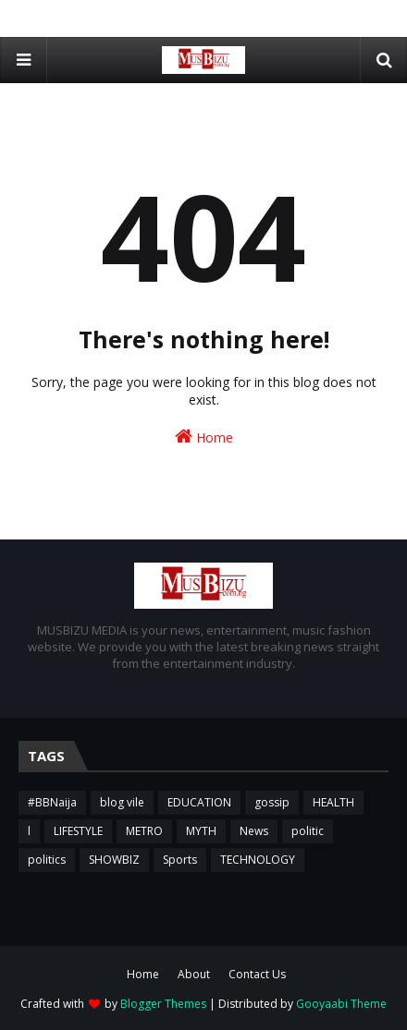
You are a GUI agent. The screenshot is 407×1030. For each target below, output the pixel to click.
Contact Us (257, 974)
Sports (180, 859)
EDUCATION (199, 802)
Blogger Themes (163, 1004)
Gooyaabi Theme (341, 1004)
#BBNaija (52, 802)
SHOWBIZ (114, 859)
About (194, 974)
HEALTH (333, 802)
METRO (144, 831)
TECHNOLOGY (257, 859)
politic (307, 831)
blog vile (122, 802)
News (254, 831)
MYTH (201, 831)
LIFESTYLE (78, 831)
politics (47, 859)
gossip (272, 802)
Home (204, 436)
